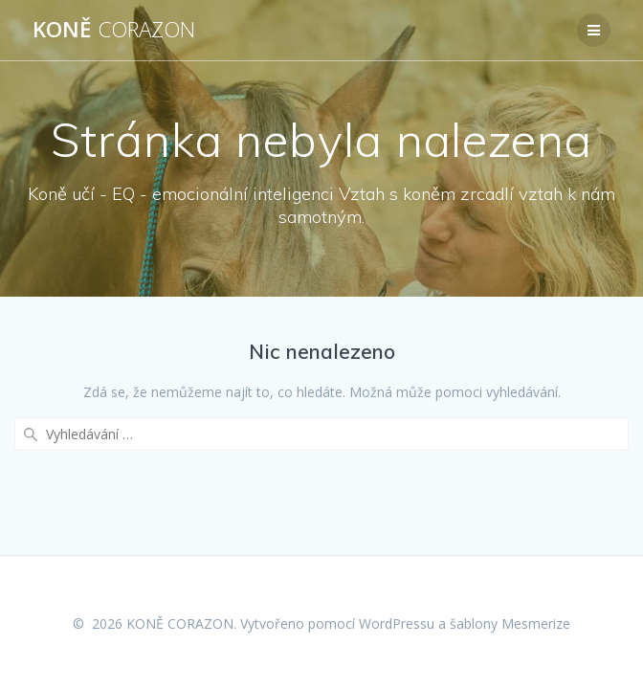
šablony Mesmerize (510, 623)
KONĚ (114, 29)
